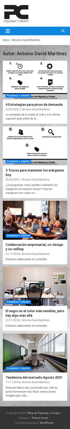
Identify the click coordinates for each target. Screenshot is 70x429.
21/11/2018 (13, 253)
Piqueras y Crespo (18, 95)
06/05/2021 (13, 179)
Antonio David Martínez (36, 109)
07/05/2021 (13, 109)
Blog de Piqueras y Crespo (44, 413)
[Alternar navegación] (8, 31)
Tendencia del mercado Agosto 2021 (34, 377)
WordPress (46, 422)
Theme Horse (39, 418)
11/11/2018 (13, 382)
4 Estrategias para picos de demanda (34, 104)
